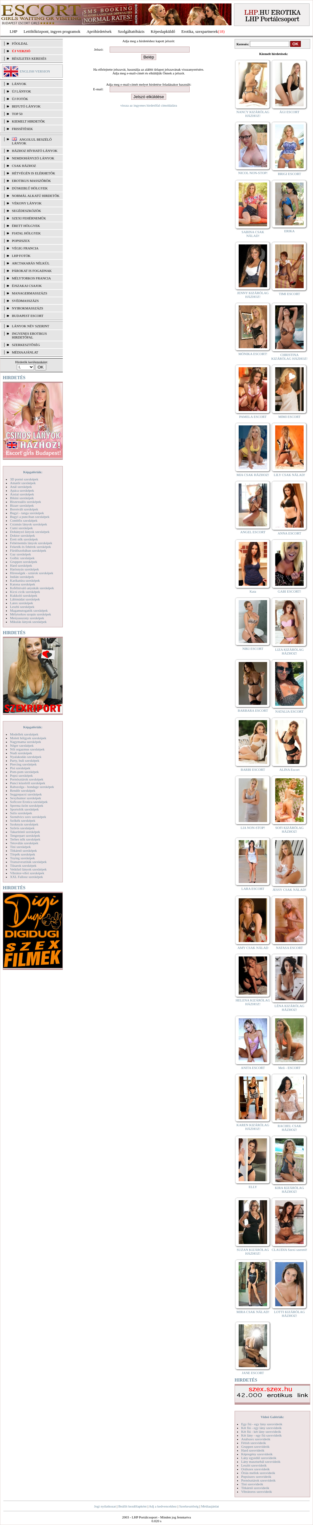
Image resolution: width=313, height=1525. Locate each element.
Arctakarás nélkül (30, 263)
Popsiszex (21, 241)
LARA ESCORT (253, 888)
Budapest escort (27, 316)
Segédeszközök (26, 211)
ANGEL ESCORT (253, 532)
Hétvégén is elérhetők (33, 173)
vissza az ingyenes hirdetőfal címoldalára (148, 105)
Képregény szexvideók (257, 1454)
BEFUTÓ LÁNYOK (26, 106)
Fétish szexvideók (253, 1443)
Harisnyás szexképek (24, 569)
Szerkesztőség (188, 1506)
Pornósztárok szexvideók (258, 1480)
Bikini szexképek (22, 498)
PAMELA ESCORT (253, 417)
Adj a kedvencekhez (163, 1506)
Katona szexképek (22, 584)
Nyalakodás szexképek (26, 757)
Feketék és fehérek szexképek (30, 547)
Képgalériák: (32, 472)
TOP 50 (17, 114)
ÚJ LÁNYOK (21, 91)
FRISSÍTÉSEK (22, 129)
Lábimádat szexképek (25, 599)
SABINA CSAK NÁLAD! (252, 234)
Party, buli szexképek (24, 760)
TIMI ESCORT (289, 294)
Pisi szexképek (20, 768)
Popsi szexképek (21, 775)
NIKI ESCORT (252, 648)
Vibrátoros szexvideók (256, 1491)
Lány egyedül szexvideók (258, 1458)
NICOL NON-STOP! (253, 173)
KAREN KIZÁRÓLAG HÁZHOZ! (252, 1127)
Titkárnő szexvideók (255, 1488)
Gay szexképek (20, 554)
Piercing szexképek (23, 764)
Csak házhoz (24, 166)
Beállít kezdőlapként (132, 1506)
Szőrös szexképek (22, 828)
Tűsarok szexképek (23, 865)
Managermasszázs (29, 293)
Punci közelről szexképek (27, 783)
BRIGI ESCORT (289, 174)
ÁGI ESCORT (290, 112)
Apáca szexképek (22, 490)
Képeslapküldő (163, 31)
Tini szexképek (20, 847)
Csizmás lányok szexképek (28, 524)
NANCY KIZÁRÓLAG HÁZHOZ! (253, 114)
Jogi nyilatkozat (105, 1506)
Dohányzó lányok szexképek (29, 532)
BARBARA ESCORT (253, 710)
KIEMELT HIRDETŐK (28, 121)
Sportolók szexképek (24, 809)
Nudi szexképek (21, 753)
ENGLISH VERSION (35, 71)
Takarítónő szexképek (25, 832)
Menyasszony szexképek (27, 618)
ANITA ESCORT (253, 1068)
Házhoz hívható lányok (34, 151)
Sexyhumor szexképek (25, 798)
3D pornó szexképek (24, 479)
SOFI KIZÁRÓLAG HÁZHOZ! (289, 829)
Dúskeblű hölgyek (30, 188)
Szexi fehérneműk (29, 218)
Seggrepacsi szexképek (26, 794)
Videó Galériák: (272, 1417)
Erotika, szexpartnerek (199, 31)
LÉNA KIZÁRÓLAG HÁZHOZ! (290, 1007)
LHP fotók (21, 256)
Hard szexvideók (252, 1450)
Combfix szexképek (23, 520)
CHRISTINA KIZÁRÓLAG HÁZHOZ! (289, 356)
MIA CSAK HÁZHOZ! (252, 475)
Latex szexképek (21, 603)
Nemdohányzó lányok (33, 158)
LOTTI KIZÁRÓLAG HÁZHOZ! (289, 1313)
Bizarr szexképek (22, 505)
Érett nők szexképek (24, 539)
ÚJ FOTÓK (20, 99)
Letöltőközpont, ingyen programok (52, 31)
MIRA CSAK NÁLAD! (252, 1312)
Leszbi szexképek (22, 607)
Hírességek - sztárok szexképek (31, 573)
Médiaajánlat (210, 1506)
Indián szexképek (22, 577)
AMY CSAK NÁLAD (252, 948)
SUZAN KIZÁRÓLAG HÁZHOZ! (253, 1251)
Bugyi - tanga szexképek (27, 513)
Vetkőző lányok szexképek (28, 869)
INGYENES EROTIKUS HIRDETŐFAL (29, 335)
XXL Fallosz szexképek (26, 877)
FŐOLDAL (20, 43)
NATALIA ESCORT (289, 711)
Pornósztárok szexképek (26, 779)
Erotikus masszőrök (31, 181)
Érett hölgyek (26, 226)
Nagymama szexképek (25, 742)
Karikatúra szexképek (25, 580)
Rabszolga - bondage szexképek (32, 787)
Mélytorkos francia (31, 278)
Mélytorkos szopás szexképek (30, 614)
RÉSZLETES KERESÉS (29, 58)
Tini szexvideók (252, 1484)
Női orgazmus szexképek (27, 749)
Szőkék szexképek (22, 820)
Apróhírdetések (99, 31)
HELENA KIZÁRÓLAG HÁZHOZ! (253, 1002)
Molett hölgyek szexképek (28, 738)
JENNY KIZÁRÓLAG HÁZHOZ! (253, 294)
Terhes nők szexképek (25, 839)
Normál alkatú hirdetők (35, 196)
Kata (253, 591)
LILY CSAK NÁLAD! (289, 475)
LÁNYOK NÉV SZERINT (30, 326)
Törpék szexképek (22, 854)
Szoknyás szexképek (24, 824)
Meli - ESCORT (289, 1068)
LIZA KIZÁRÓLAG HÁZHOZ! (289, 651)
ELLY (253, 1187)
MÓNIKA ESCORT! (252, 354)
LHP (13, 31)
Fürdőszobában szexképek (28, 550)
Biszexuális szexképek (25, 502)
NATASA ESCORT (289, 948)
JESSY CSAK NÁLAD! (289, 889)
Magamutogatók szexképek (29, 610)
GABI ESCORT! (289, 591)
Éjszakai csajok (27, 286)
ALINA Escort (289, 769)
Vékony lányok (27, 203)
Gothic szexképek (22, 558)
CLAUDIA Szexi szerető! (289, 1250)
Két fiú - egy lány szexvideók (261, 1428)
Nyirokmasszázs (27, 308)
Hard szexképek (21, 565)
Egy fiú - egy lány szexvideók (261, 1424)
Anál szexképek (21, 487)
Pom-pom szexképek (24, 772)
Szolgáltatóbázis (131, 31)
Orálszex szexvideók (255, 1469)
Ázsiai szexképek (22, 494)
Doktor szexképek (22, 535)
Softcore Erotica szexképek (28, 802)
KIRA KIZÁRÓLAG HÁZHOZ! (289, 1189)
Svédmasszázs (25, 301)
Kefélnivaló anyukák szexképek (32, 588)
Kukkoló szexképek (23, 595)
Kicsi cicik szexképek (25, 592)
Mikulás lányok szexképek (28, 622)
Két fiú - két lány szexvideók (261, 1431)
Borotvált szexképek (24, 509)
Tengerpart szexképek (25, 835)
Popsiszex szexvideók (256, 1476)
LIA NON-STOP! (253, 828)
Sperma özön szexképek (26, 805)
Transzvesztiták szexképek (28, 862)
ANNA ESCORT (289, 533)
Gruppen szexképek (23, 562)
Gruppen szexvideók (255, 1446)
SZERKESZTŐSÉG (26, 345)
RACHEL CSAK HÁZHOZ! (289, 1127)
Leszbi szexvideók (254, 1465)
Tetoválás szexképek (24, 843)
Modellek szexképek (24, 734)
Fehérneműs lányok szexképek (31, 543)
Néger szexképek (21, 745)
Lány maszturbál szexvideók (261, 1461)
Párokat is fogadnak (32, 271)
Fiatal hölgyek (26, 233)
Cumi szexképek (21, 528)
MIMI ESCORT (289, 417)
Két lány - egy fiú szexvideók (261, 1435)
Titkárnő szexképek (23, 850)
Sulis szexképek (21, 813)
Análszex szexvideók (255, 1439)
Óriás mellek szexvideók (258, 1473)
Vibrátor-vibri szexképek (27, 873)
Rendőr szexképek (22, 790)
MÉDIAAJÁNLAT (25, 352)
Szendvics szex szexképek (28, 817)
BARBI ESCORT (253, 769)
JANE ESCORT (253, 1373)
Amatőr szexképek (23, 483)
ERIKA (289, 231)
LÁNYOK (19, 84)
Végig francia (25, 248)
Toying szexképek (22, 858)
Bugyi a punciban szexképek (29, 517)
